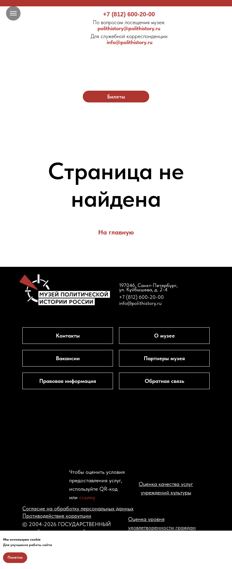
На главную (116, 232)
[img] (116, 59)
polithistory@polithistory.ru (129, 25)
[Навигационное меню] (13, 13)
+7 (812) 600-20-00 (129, 14)
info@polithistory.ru (130, 39)
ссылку (87, 497)
